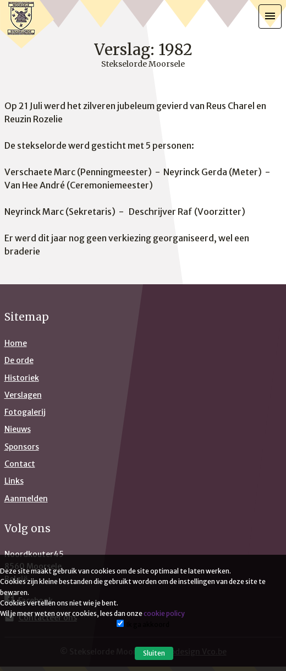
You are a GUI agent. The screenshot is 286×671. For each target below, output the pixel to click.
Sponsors (21, 447)
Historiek (21, 378)
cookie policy (164, 613)
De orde (19, 360)
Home (15, 343)
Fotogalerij (25, 412)
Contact (19, 464)
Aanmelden (26, 499)
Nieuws (17, 429)
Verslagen (23, 395)
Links (14, 481)
